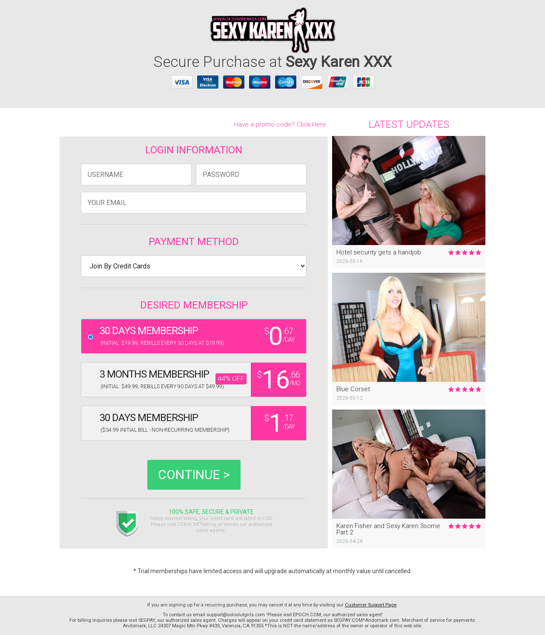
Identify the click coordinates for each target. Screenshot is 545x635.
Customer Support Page (370, 605)
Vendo (231, 524)
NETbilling (204, 524)
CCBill (184, 524)
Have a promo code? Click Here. (281, 124)
